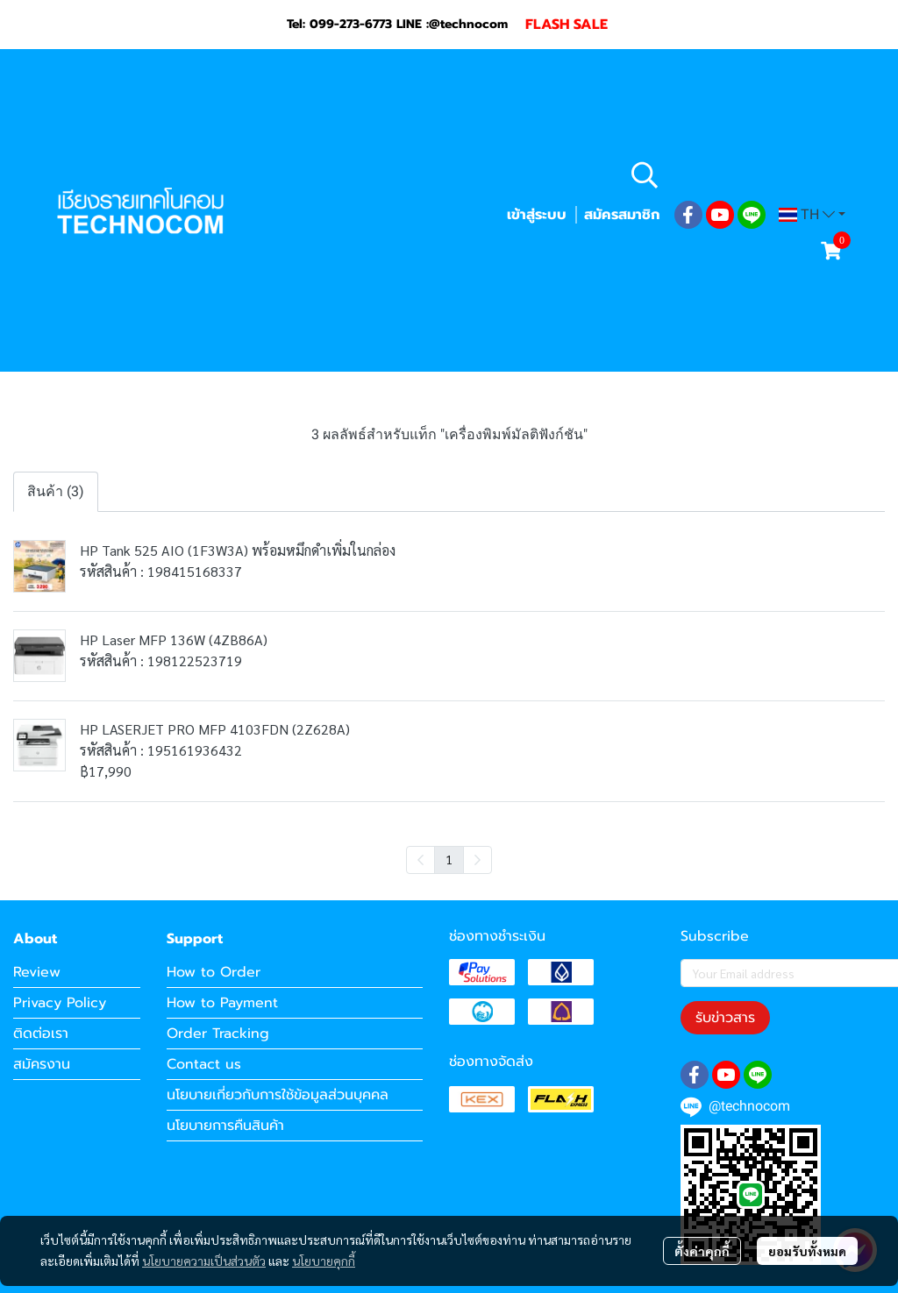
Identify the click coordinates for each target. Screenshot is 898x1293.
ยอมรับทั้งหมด (807, 1251)
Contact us (204, 1064)
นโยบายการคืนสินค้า (225, 1125)
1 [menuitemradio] (449, 859)
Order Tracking (218, 1033)
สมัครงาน (41, 1064)
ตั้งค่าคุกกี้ (702, 1251)
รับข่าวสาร (725, 1017)
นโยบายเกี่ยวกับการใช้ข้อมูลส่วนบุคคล (277, 1094)
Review (37, 972)
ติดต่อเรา (40, 1033)
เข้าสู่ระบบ (537, 214)
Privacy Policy (59, 1002)
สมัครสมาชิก (621, 214)
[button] (735, 174)
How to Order (213, 972)
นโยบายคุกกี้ (323, 1260)
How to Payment (222, 1002)
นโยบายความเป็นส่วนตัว (204, 1260)
